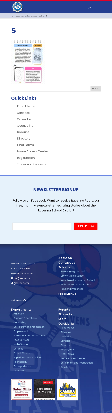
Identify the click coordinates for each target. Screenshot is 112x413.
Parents (64, 309)
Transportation (22, 366)
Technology (20, 362)
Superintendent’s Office (27, 357)
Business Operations (25, 318)
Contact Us (66, 262)
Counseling (25, 126)
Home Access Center (32, 151)
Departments (21, 309)
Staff (62, 319)
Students (65, 314)
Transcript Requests (31, 164)
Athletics (23, 113)
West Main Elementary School (78, 280)
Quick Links (66, 323)
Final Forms (25, 145)
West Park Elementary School (29, 16)
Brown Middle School (72, 275)
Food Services (21, 340)
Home (13, 16)
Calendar (24, 119)
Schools (18, 16)
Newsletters (41, 16)
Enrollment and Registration (29, 335)
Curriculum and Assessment (29, 327)
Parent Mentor (22, 353)
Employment (21, 331)
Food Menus (26, 106)
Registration (26, 158)
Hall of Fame (21, 344)
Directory (23, 138)
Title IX (64, 367)
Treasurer (19, 370)
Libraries (23, 132)
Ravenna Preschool (72, 289)
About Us (65, 258)
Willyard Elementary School (76, 284)
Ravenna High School (73, 271)
